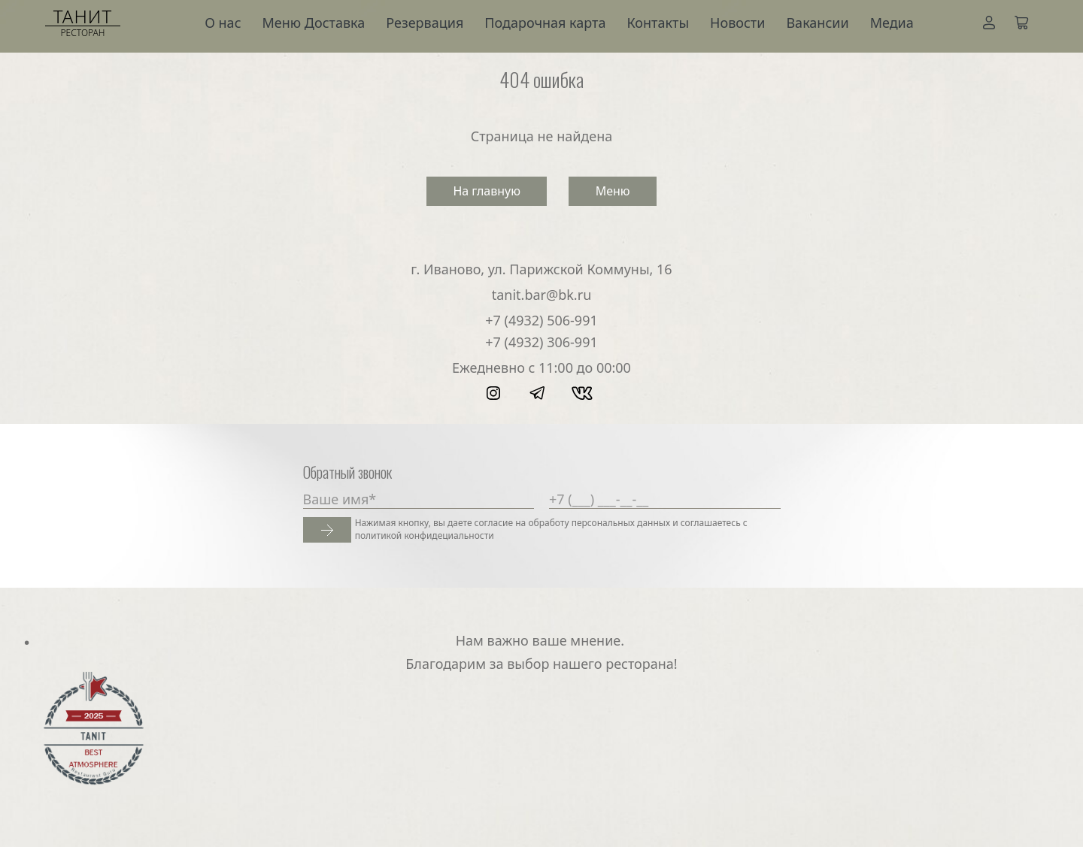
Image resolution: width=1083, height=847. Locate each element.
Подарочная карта (544, 23)
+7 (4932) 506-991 (541, 320)
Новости (737, 23)
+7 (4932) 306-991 (541, 342)
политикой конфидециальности (424, 535)
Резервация (424, 23)
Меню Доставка (314, 23)
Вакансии (817, 23)
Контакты (657, 23)
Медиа (892, 23)
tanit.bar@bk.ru (542, 295)
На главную (486, 191)
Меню (613, 191)
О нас (223, 23)
